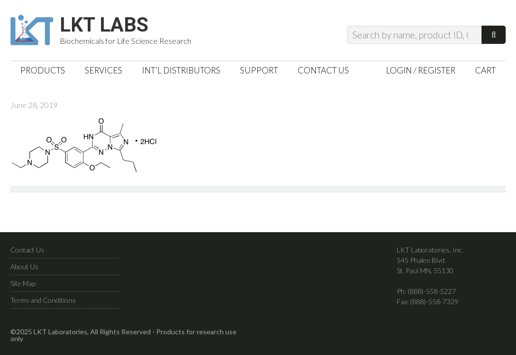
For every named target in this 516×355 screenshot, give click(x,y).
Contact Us (27, 250)
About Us (24, 266)
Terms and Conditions (43, 300)
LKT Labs (104, 25)
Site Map (22, 283)
